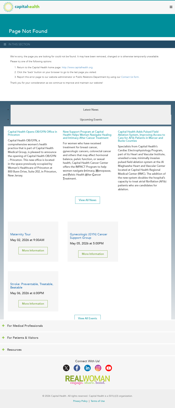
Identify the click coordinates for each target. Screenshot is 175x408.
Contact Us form (130, 77)
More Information (33, 250)
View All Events (87, 318)
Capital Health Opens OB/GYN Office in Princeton (32, 133)
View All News (87, 200)
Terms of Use (98, 401)
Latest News (90, 109)
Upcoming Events (91, 119)
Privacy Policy (80, 401)
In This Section (17, 44)
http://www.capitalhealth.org (77, 67)
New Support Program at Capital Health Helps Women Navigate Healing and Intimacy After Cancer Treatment (87, 134)
